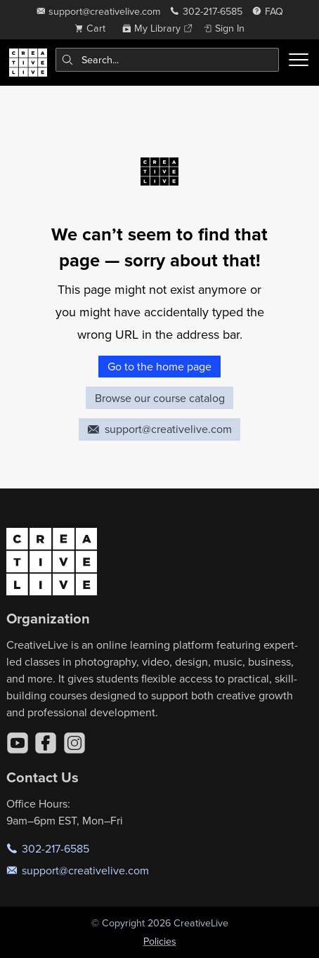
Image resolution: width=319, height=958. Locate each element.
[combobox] (167, 59)
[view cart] (93, 28)
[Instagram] (74, 743)
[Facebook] (45, 743)
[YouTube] (17, 743)
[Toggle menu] (298, 59)
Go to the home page (159, 366)
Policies (159, 941)
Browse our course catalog (160, 398)
